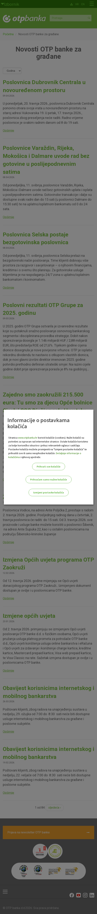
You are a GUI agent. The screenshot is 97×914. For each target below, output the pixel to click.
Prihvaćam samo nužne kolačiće (48, 479)
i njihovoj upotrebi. (30, 457)
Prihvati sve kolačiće (48, 466)
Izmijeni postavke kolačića (48, 492)
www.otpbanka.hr (27, 437)
